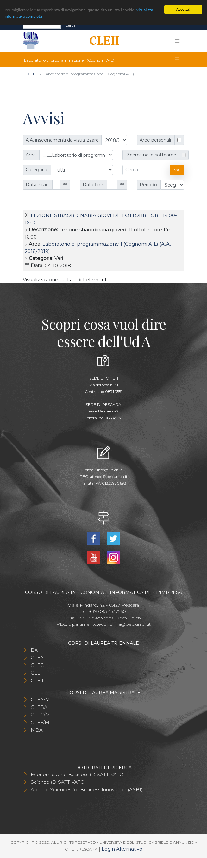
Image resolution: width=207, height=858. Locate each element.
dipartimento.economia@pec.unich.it (109, 624)
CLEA (37, 658)
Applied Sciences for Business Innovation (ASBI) (87, 790)
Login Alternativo (122, 849)
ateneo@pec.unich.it (109, 476)
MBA (37, 730)
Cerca (70, 25)
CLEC (37, 665)
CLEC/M (40, 715)
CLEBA (39, 707)
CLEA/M (40, 699)
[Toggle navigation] (178, 25)
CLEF (37, 673)
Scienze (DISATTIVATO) (58, 782)
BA (34, 650)
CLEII (32, 73)
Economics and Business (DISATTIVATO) (78, 774)
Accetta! (183, 9)
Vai (177, 170)
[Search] (42, 25)
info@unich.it (109, 469)
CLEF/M (40, 722)
